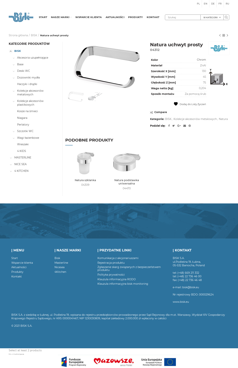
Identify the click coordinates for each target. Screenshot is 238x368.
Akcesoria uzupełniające (32, 57)
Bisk (57, 258)
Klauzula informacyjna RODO (116, 279)
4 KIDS (21, 151)
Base (20, 64)
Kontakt (16, 276)
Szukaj (226, 17)
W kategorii (210, 17)
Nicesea (59, 267)
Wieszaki (23, 144)
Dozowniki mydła (28, 77)
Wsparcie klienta (22, 262)
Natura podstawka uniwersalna (126, 182)
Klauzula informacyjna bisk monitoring (122, 283)
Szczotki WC (25, 131)
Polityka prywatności (111, 274)
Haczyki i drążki (27, 84)
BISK (34, 35)
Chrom (201, 59)
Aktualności (19, 267)
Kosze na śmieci (27, 111)
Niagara (22, 118)
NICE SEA (20, 164)
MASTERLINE (22, 157)
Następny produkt (227, 35)
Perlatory (23, 124)
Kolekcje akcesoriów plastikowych (30, 102)
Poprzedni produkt (220, 35)
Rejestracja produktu (111, 262)
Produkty (17, 271)
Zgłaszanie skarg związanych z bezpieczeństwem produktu (129, 268)
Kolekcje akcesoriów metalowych (195, 119)
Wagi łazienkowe (28, 137)
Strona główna (18, 35)
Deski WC (23, 71)
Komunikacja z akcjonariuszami (118, 258)
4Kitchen (60, 271)
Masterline (61, 262)
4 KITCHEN (21, 171)
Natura (223, 119)
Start (14, 258)
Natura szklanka (85, 180)
